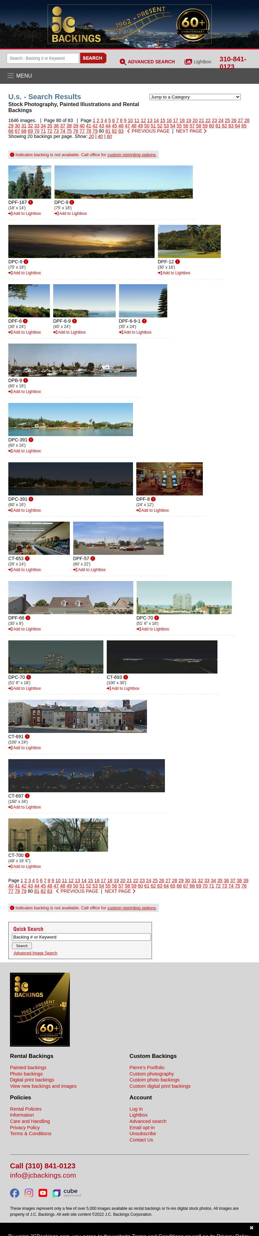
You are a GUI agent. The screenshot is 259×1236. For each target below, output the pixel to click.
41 (88, 125)
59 (205, 125)
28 (247, 120)
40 (82, 125)
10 (130, 120)
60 (211, 125)
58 (198, 125)
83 (121, 131)
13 (150, 120)
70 (37, 131)
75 (69, 131)
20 (195, 120)
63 (231, 125)
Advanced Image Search (35, 953)
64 (237, 125)
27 (240, 120)
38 (69, 125)
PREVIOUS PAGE (148, 131)
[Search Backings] (43, 58)
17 (175, 120)
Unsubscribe (143, 1133)
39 (75, 125)
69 (30, 131)
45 (114, 125)
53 (166, 125)
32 (30, 125)
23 (214, 120)
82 (114, 131)
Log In (136, 1109)
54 (173, 125)
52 (160, 125)
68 (24, 131)
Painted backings (28, 1067)
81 (108, 131)
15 (163, 120)
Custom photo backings (155, 1079)
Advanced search (148, 1121)
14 (156, 120)
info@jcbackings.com (43, 1175)
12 (143, 120)
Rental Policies (26, 1109)
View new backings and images (43, 1086)
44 (108, 125)
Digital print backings (32, 1079)
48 (134, 125)
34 (43, 125)
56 (186, 125)
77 (82, 131)
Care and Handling (30, 1121)
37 (62, 125)
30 (17, 125)
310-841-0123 (233, 62)
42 (95, 125)
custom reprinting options (131, 154)
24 (221, 120)
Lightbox (202, 61)
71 (43, 131)
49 (140, 125)
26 (234, 120)
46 (121, 125)
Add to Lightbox (24, 213)
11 (137, 120)
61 (218, 125)
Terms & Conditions (31, 1133)
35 (50, 125)
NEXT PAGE (191, 131)
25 (227, 120)
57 (192, 125)
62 (224, 125)
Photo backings (26, 1073)
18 (182, 120)
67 (17, 131)
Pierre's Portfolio (147, 1067)
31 (24, 125)
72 (50, 131)
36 (56, 125)
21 (201, 120)
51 (153, 125)
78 (88, 131)
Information (22, 1115)
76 (75, 131)
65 (244, 125)
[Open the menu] (129, 76)
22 (208, 120)
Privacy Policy (25, 1127)
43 (101, 125)
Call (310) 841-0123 (42, 1166)
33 (37, 125)
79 (95, 131)
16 (169, 120)
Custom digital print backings (160, 1086)
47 (127, 125)
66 (11, 131)
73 (56, 131)
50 (147, 125)
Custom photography (152, 1073)
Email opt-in (142, 1127)
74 (62, 131)
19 (188, 120)
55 (179, 125)
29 (11, 125)
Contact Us (141, 1139)
